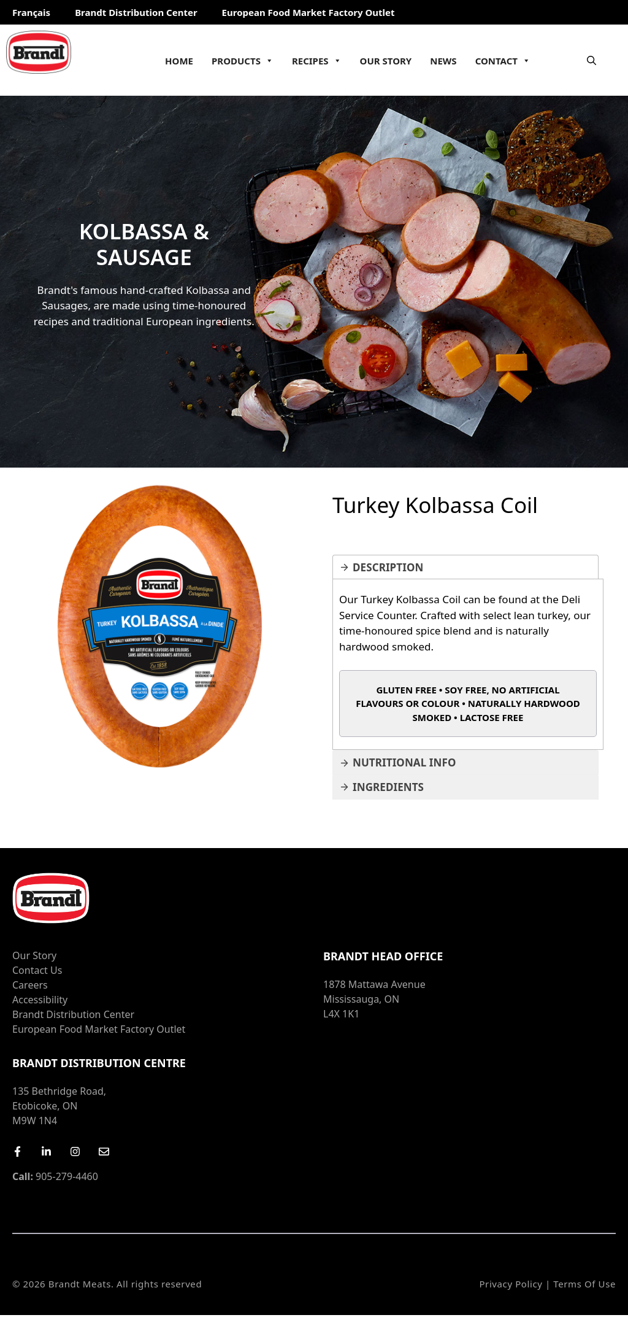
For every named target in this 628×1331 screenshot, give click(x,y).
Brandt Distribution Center (136, 12)
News (443, 61)
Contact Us (37, 970)
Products (243, 61)
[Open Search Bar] (591, 60)
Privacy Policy (510, 1284)
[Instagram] (75, 1151)
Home (179, 61)
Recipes (317, 61)
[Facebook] (17, 1151)
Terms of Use (584, 1284)
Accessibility (39, 999)
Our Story (386, 61)
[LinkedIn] (46, 1151)
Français (31, 12)
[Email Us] (104, 1151)
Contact (502, 61)
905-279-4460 (55, 1176)
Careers (30, 985)
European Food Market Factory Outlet (308, 12)
